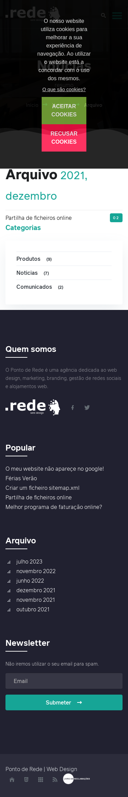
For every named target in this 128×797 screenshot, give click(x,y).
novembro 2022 (36, 571)
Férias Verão (21, 478)
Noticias (33, 273)
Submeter (64, 702)
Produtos (35, 259)
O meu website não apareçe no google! (54, 468)
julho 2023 (29, 561)
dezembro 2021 (35, 590)
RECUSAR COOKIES (64, 138)
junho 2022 (30, 580)
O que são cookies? (64, 89)
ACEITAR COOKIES (64, 110)
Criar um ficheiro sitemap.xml (42, 488)
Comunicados (40, 287)
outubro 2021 (32, 609)
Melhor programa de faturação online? (53, 507)
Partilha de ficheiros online (38, 218)
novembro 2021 (35, 599)
